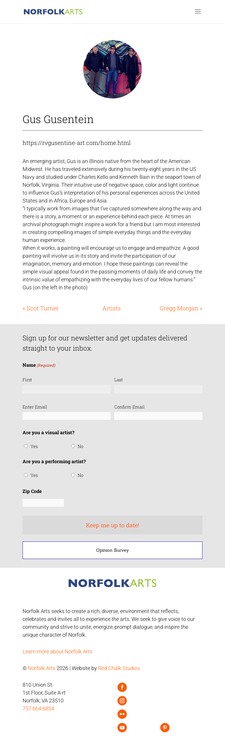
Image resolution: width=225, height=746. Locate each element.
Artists (111, 308)
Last (118, 379)
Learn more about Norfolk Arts (57, 651)
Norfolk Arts (41, 668)
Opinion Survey (112, 550)
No (80, 446)
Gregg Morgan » (181, 308)
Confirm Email (129, 407)
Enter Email (35, 407)
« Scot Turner (41, 308)
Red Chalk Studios (119, 668)
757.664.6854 (38, 708)
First (27, 379)
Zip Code (32, 491)
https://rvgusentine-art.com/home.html (77, 142)
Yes (34, 446)
